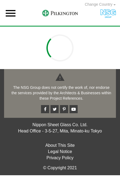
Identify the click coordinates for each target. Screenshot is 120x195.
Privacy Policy (60, 157)
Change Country (100, 4)
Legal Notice (60, 151)
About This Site (60, 145)
